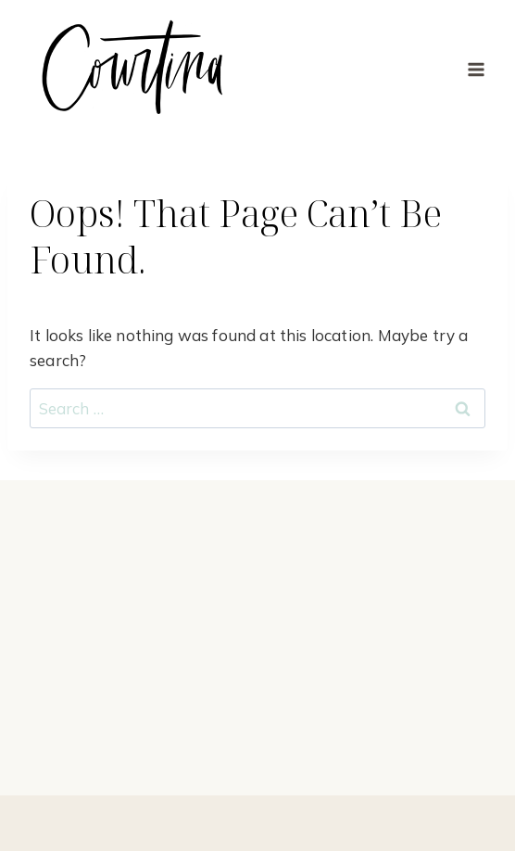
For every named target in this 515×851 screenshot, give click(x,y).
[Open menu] (475, 69)
